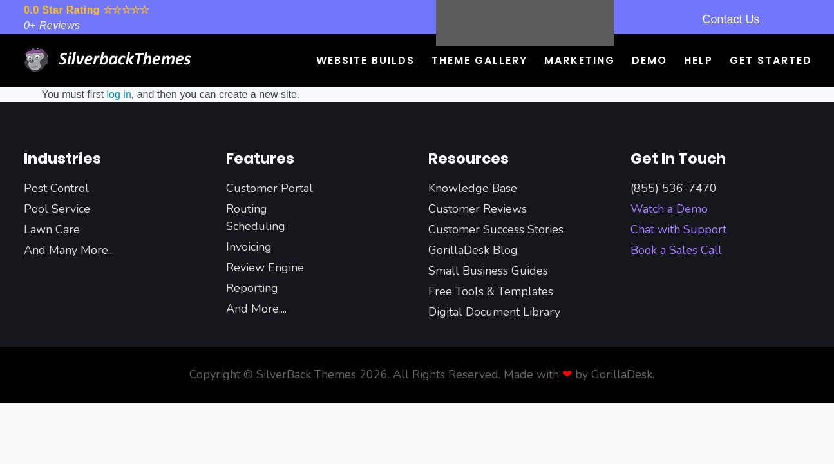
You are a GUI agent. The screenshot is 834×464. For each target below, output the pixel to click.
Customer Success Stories (496, 229)
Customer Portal (269, 188)
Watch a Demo (669, 209)
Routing (246, 209)
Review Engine (265, 267)
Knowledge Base (472, 188)
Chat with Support (678, 229)
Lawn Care (52, 229)
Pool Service (57, 209)
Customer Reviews (477, 209)
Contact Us (730, 19)
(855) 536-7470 (673, 188)
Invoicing (249, 247)
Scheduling (255, 226)
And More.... (256, 308)
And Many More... (69, 250)
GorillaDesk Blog (473, 250)
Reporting (252, 288)
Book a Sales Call (676, 250)
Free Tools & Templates (490, 291)
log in (119, 94)
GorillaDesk (621, 374)
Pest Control (56, 188)
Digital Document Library (494, 312)
